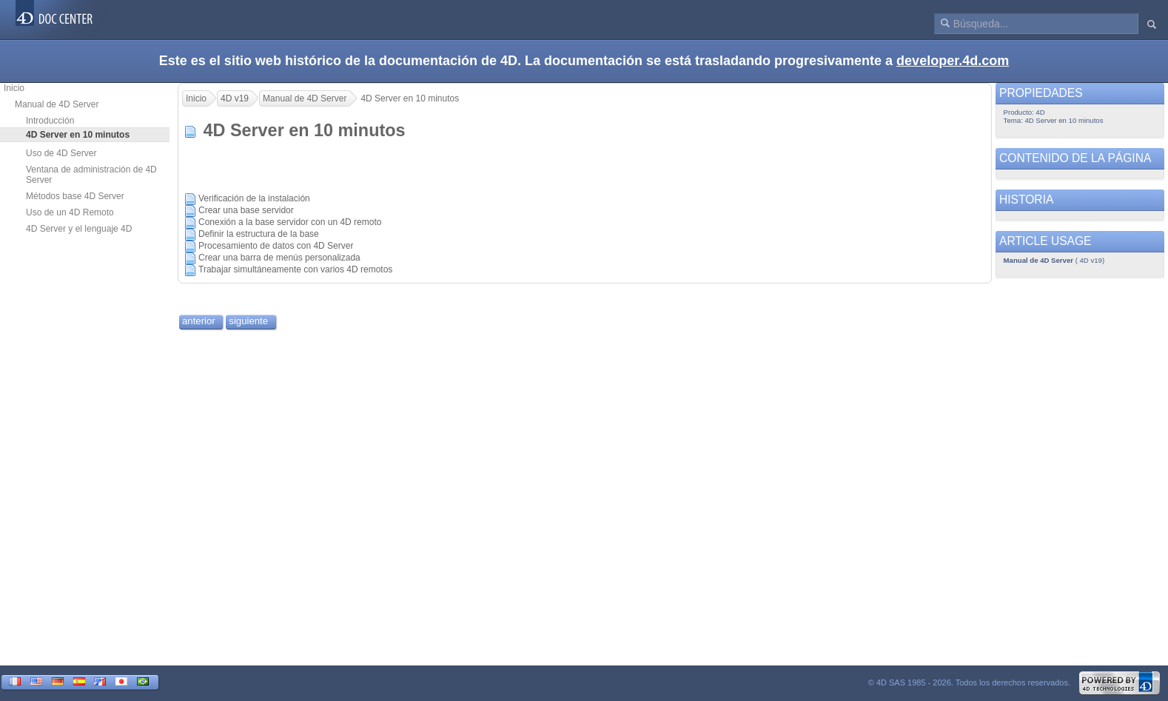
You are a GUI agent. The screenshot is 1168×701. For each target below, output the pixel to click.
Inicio (14, 88)
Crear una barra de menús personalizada (279, 257)
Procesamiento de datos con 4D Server (275, 246)
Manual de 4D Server (56, 104)
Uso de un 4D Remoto (70, 212)
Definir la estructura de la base (258, 234)
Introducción (50, 120)
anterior (198, 320)
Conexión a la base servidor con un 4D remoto (289, 222)
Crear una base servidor (246, 210)
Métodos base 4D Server (75, 196)
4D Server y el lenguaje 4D (79, 229)
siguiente (248, 320)
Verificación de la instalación (254, 198)
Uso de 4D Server (61, 153)
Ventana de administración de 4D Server (91, 174)
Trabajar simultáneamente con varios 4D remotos (295, 269)
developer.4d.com (952, 60)
